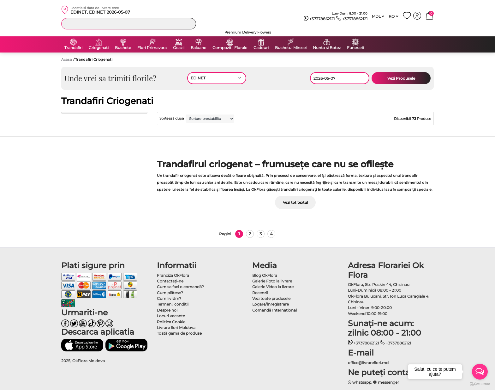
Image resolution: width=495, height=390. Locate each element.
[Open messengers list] (480, 372)
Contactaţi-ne (170, 281)
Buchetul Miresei (291, 48)
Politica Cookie (171, 321)
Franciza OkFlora (173, 275)
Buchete (123, 48)
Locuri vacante (171, 315)
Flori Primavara (152, 48)
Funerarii (355, 48)
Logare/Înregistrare (270, 304)
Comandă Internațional (274, 310)
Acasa (66, 59)
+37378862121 (319, 19)
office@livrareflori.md (368, 362)
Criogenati (99, 48)
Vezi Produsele (401, 78)
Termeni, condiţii (172, 304)
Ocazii (178, 48)
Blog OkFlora (264, 275)
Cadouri (261, 48)
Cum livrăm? (169, 298)
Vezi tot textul (295, 202)
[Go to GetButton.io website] (480, 384)
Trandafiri (73, 48)
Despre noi (167, 310)
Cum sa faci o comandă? (180, 286)
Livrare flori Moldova (176, 327)
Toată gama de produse (179, 333)
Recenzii (260, 292)
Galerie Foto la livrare (272, 281)
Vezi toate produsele (271, 298)
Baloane (198, 48)
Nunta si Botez (327, 48)
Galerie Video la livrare (273, 286)
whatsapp (360, 382)
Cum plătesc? (170, 292)
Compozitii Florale (229, 48)
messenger (386, 382)
